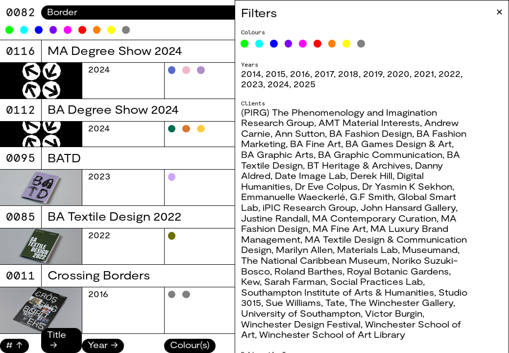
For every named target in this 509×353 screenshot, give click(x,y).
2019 (373, 73)
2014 (251, 73)
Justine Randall (274, 218)
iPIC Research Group (309, 207)
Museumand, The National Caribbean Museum (350, 255)
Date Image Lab (310, 175)
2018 (348, 73)
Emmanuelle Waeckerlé (293, 196)
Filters (259, 12)
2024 (278, 83)
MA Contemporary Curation (374, 218)
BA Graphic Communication (380, 154)
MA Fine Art (339, 228)
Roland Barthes (308, 271)
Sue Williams (293, 302)
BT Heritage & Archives (359, 165)
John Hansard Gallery (408, 207)
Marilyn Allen (304, 249)
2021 (424, 73)
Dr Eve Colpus (326, 186)
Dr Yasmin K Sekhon (407, 186)
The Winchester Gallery (401, 302)
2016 (300, 73)
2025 (304, 83)
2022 (449, 73)
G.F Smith (371, 196)
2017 (324, 73)
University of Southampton (301, 313)
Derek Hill (371, 175)
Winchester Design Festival (301, 324)
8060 (20, 12)
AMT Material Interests (369, 122)
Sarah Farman (295, 281)
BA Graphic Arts (277, 154)
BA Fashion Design (370, 133)
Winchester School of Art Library (332, 334)
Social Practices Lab (376, 281)
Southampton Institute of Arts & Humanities (337, 292)
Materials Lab (367, 249)
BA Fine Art (315, 143)
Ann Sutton (300, 133)
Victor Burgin (393, 313)
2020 (398, 73)
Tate (335, 302)
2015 (276, 73)
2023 (252, 83)
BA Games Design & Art (398, 143)
